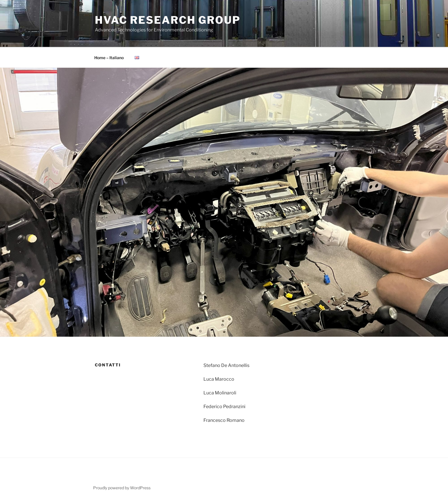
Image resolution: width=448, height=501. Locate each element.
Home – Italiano (109, 57)
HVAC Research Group (168, 20)
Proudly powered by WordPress (122, 487)
